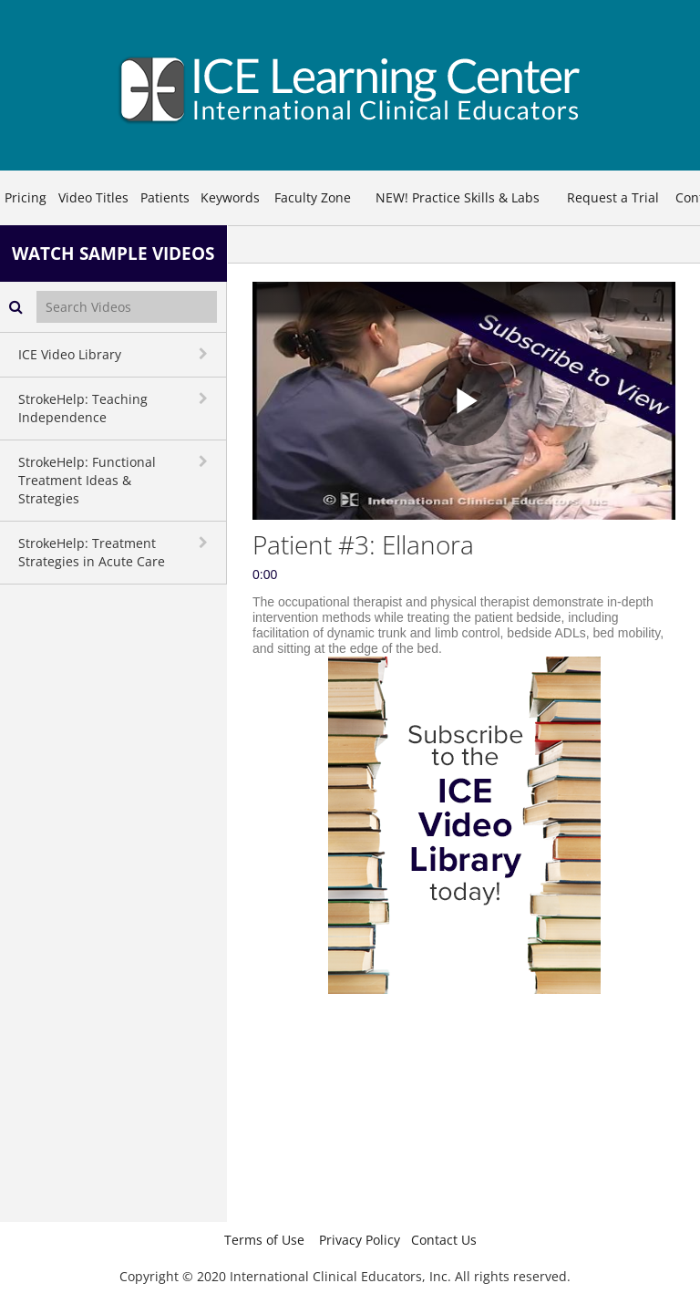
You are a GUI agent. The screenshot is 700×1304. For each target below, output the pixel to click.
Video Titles (93, 197)
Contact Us (444, 1239)
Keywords (230, 197)
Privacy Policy (359, 1239)
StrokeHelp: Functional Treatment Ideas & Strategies (87, 480)
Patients (165, 197)
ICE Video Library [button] (69, 354)
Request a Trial (613, 197)
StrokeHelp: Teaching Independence (83, 408)
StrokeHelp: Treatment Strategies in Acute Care (91, 552)
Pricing (25, 197)
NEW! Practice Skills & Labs (458, 197)
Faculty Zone (312, 197)
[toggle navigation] (205, 354)
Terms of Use (264, 1239)
